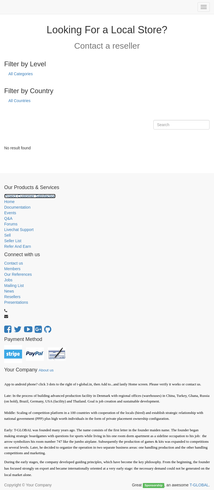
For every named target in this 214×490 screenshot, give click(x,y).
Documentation (17, 207)
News (9, 291)
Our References (18, 274)
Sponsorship (153, 485)
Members (12, 269)
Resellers (12, 297)
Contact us (13, 263)
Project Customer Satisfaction (30, 196)
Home (9, 201)
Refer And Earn (17, 246)
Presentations (16, 302)
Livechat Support (19, 229)
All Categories (20, 74)
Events (10, 213)
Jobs (8, 280)
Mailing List (14, 285)
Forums (10, 224)
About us (46, 370)
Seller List (12, 241)
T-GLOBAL (199, 485)
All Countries (19, 100)
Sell (7, 235)
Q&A (8, 218)
